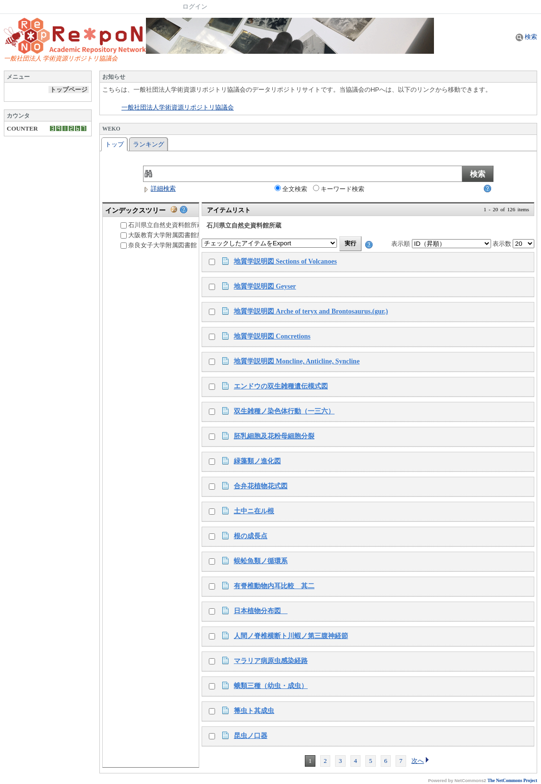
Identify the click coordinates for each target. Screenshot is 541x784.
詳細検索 (159, 188)
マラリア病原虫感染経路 (271, 660)
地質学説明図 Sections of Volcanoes (285, 261)
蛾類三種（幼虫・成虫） (271, 685)
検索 (526, 36)
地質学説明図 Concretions (272, 336)
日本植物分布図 (261, 611)
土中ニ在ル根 (254, 511)
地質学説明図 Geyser (265, 286)
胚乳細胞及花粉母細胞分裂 (274, 436)
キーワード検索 (338, 189)
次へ (420, 760)
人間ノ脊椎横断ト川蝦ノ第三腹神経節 (291, 635)
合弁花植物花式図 (261, 486)
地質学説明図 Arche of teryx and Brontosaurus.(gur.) (311, 311)
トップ (114, 144)
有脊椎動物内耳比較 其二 (274, 586)
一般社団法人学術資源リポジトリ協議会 (177, 107)
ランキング (148, 144)
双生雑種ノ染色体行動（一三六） (284, 411)
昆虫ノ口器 (250, 735)
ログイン (194, 6)
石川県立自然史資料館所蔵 (161, 225)
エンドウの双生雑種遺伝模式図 (281, 386)
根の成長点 (250, 536)
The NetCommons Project (512, 780)
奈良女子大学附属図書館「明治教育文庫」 (183, 245)
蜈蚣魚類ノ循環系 (261, 561)
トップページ (68, 89)
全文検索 (291, 189)
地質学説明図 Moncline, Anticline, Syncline (297, 361)
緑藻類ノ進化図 (257, 461)
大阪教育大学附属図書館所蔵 (164, 235)
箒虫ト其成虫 (254, 710)
